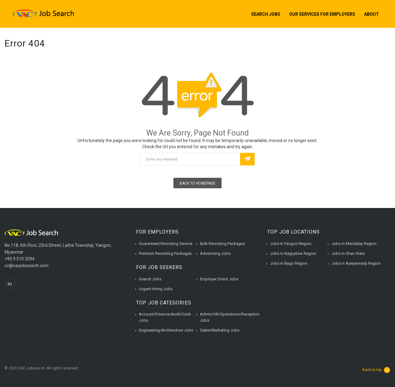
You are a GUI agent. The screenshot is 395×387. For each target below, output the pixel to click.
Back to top (376, 370)
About (371, 14)
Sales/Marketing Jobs (219, 330)
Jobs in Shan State (348, 253)
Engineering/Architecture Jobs (166, 330)
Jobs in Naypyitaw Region (293, 253)
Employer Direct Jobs (219, 279)
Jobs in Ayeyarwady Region (356, 263)
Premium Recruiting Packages (165, 253)
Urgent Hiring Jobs (156, 289)
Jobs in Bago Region (288, 263)
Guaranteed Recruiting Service (165, 243)
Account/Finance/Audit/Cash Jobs (165, 317)
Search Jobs (265, 14)
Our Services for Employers (322, 14)
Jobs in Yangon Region (290, 243)
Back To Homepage (197, 183)
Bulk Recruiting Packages (222, 243)
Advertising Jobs (215, 253)
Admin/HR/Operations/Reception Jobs (230, 317)
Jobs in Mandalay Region (353, 243)
